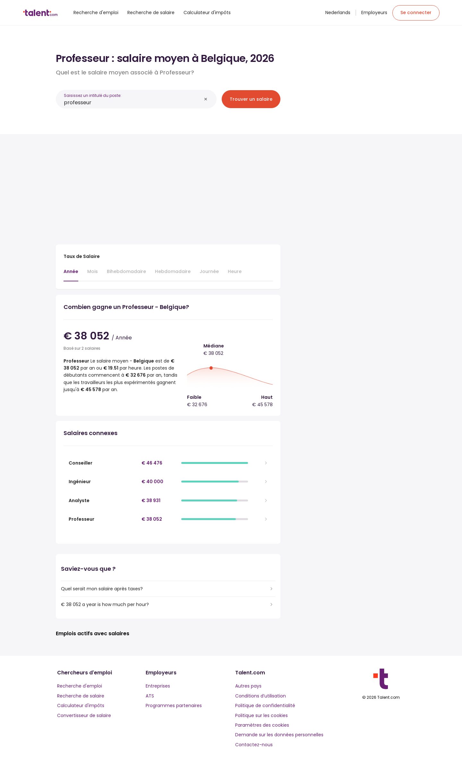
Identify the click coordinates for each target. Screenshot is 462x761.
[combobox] (132, 102)
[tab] (71, 274)
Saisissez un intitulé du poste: (92, 95)
